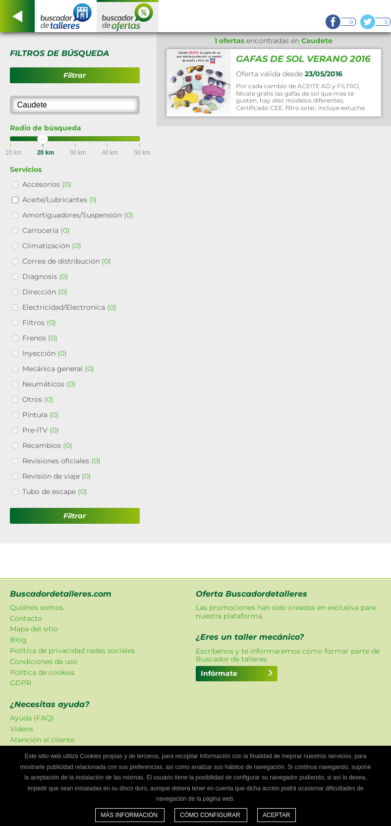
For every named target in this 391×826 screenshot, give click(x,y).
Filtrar (74, 75)
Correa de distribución (66, 261)
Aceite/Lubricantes (59, 199)
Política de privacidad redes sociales (72, 650)
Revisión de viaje (56, 476)
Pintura (40, 414)
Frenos (39, 337)
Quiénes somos (36, 607)
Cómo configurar (211, 815)
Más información (130, 815)
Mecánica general (58, 368)
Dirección (44, 291)
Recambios (47, 445)
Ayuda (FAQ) (32, 718)
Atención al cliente (42, 739)
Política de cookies (42, 672)
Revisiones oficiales (61, 460)
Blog (18, 639)
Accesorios (46, 184)
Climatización (51, 245)
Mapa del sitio (34, 628)
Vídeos (21, 728)
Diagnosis (45, 276)
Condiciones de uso (43, 661)
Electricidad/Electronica (69, 307)
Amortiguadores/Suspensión (77, 215)
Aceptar (276, 815)
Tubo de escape (54, 491)
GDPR (20, 682)
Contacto (26, 618)
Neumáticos (49, 384)
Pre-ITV (40, 430)
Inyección (44, 353)
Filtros (39, 322)
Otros (38, 399)
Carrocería (46, 230)
